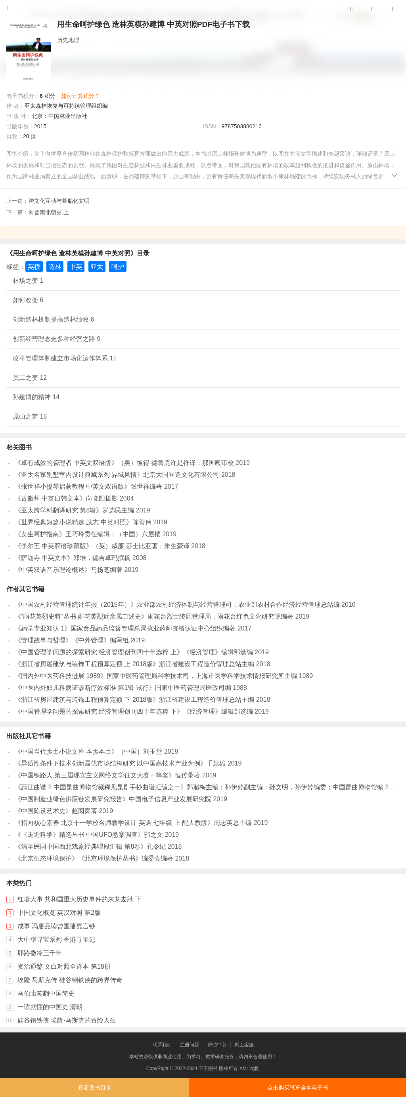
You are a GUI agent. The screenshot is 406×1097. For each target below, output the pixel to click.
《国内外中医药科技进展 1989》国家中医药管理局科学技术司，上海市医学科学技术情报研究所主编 (156, 675)
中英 (75, 266)
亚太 (96, 266)
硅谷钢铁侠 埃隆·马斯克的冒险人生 (66, 1020)
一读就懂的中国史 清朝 (49, 1007)
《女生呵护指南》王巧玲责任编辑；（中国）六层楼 (88, 534)
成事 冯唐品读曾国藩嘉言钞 (56, 926)
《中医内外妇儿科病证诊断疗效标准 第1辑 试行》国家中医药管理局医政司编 (123, 687)
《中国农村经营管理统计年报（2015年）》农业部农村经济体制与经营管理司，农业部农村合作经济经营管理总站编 (177, 604)
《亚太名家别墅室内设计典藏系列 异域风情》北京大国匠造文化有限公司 (117, 474)
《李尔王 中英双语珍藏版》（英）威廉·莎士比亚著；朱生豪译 (102, 546)
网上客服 (244, 1044)
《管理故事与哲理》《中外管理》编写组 (72, 640)
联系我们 (162, 1044)
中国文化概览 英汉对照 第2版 (59, 912)
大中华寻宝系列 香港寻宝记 (56, 939)
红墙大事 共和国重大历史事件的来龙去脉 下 (79, 899)
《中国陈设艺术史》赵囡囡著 (56, 811)
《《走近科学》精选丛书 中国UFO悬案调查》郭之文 (89, 834)
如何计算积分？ (80, 96)
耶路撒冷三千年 (39, 953)
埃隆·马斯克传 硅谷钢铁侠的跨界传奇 (70, 980)
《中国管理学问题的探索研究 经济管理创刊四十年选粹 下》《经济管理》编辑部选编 (134, 711)
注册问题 (189, 1044)
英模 (34, 266)
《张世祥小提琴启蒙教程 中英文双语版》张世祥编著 (88, 486)
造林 (55, 266)
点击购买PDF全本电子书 (297, 1087)
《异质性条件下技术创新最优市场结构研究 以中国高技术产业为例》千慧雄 (120, 763)
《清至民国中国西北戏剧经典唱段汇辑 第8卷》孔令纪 (90, 846)
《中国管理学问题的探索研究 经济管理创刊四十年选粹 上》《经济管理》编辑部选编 (134, 652)
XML (244, 1068)
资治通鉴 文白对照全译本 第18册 (64, 966)
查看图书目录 (94, 1087)
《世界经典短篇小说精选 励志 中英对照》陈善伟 (83, 522)
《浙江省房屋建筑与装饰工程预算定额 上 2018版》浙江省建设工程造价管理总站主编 (134, 664)
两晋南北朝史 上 (49, 212)
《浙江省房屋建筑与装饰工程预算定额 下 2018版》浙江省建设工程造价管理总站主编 (134, 699)
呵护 (117, 266)
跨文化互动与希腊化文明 (59, 201)
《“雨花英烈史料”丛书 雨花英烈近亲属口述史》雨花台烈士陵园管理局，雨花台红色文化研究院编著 (154, 616)
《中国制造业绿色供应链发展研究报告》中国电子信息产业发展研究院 (113, 799)
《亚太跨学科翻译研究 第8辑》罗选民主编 (74, 510)
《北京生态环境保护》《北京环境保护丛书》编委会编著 (94, 858)
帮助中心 (216, 1044)
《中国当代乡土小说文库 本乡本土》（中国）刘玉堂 (88, 751)
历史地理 (68, 40)
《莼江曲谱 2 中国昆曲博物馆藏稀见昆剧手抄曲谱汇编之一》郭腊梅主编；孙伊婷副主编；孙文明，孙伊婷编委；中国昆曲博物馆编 (199, 787)
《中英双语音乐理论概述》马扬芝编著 (69, 569)
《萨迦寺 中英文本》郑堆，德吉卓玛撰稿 (72, 557)
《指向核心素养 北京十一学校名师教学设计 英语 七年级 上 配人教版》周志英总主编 (133, 822)
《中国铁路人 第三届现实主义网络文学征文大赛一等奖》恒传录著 (107, 775)
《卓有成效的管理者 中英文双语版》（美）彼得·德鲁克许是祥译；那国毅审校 (124, 462)
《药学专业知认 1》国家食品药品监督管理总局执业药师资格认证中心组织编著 (125, 628)
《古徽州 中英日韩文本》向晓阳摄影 (66, 498)
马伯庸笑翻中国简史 (46, 993)
